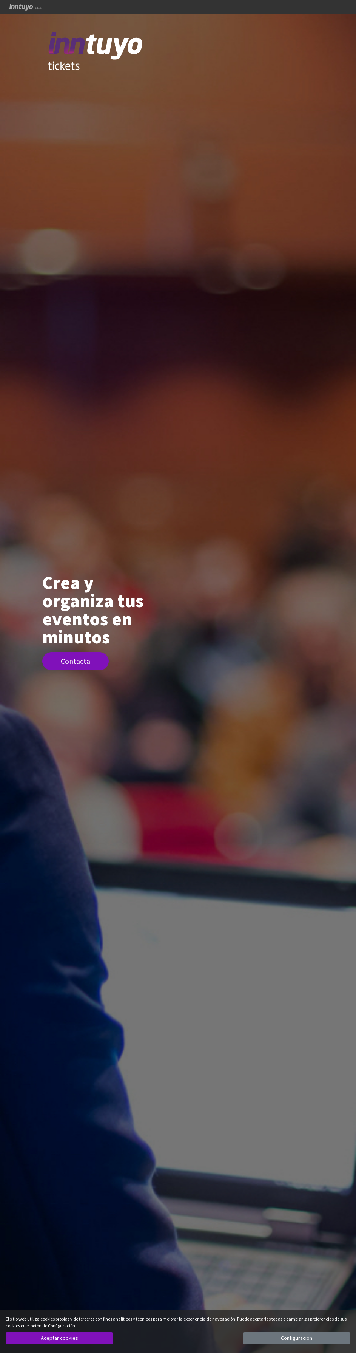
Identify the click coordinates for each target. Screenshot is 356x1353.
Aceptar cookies (59, 1337)
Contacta (75, 661)
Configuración (296, 1337)
